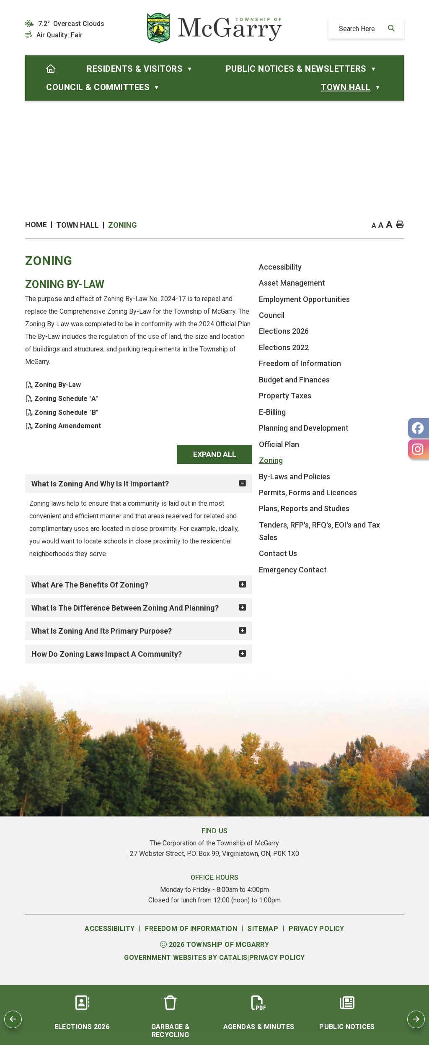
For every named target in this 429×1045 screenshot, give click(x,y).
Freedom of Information (191, 937)
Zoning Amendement (238, 426)
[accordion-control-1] (392, 484)
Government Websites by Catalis (185, 966)
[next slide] (416, 1019)
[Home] (51, 69)
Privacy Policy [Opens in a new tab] (277, 966)
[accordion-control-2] (392, 585)
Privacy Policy (316, 937)
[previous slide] (13, 1019)
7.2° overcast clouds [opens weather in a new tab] (71, 24)
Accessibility (109, 937)
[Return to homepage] (40, 225)
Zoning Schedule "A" (237, 399)
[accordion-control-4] (392, 640)
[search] (363, 28)
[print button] (400, 225)
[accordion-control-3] (392, 608)
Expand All (366, 454)
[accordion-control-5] (392, 663)
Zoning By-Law (228, 385)
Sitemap (263, 937)
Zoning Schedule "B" (237, 412)
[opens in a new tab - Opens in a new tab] (418, 428)
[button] (391, 28)
